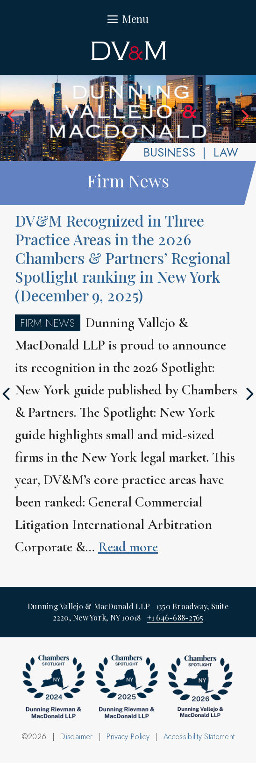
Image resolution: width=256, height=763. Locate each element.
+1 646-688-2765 (175, 617)
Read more (128, 547)
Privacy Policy (128, 736)
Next (244, 116)
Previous (12, 116)
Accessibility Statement (199, 736)
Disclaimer (76, 736)
